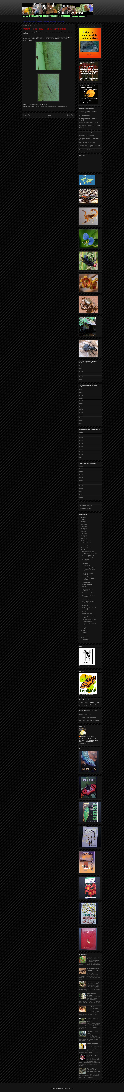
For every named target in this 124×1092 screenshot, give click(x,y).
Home (49, 115)
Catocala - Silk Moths (85, 714)
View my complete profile (86, 743)
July (84, 628)
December (86, 540)
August (85, 549)
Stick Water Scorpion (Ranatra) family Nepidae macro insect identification (47, 106)
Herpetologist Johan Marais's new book (92, 1069)
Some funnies (86, 565)
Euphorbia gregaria (84, 115)
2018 (82, 519)
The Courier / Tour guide (85, 505)
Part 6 (81, 379)
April (84, 635)
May (84, 632)
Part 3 (81, 371)
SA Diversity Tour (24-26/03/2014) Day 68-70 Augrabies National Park (89, 146)
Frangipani (85, 611)
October (85, 545)
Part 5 (81, 377)
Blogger (71, 1088)
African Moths (83, 705)
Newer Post (27, 115)
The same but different (88, 593)
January (85, 639)
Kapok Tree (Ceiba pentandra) (92, 994)
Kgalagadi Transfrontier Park (87, 142)
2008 (82, 538)
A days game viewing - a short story (88, 602)
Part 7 (81, 406)
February (85, 637)
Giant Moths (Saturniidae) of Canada (89, 720)
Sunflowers (85, 563)
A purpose (85, 605)
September (86, 547)
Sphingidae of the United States (87, 717)
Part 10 (81, 415)
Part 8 (81, 409)
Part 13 (81, 423)
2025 (82, 517)
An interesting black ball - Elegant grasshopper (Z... (89, 569)
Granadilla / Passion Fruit (93, 957)
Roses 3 (84, 586)
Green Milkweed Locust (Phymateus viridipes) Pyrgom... (88, 578)
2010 (82, 533)
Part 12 (81, 420)
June (84, 630)
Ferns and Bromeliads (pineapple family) (88, 556)
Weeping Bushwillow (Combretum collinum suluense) (88, 112)
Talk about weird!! (87, 582)
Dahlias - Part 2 (86, 599)
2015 (82, 522)
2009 (82, 536)
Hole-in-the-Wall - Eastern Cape (87, 150)
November (86, 542)
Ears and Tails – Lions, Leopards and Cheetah (93, 982)
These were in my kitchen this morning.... (89, 620)
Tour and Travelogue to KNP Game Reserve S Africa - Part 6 (93, 1020)
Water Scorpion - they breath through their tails (89, 552)
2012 (82, 529)
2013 (82, 526)
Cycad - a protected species (87, 573)
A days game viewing (85, 508)
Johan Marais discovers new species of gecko (93, 969)
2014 (82, 524)
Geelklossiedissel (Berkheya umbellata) (89, 122)
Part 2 (81, 368)
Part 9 (81, 412)
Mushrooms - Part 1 (87, 613)
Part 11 (81, 418)
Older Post (70, 115)
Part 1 (81, 365)
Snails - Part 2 (90, 1007)
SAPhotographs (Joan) (87, 736)
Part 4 (81, 374)
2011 (82, 531)
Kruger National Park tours (86, 135)
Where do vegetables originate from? (92, 1044)
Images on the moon (87, 584)
